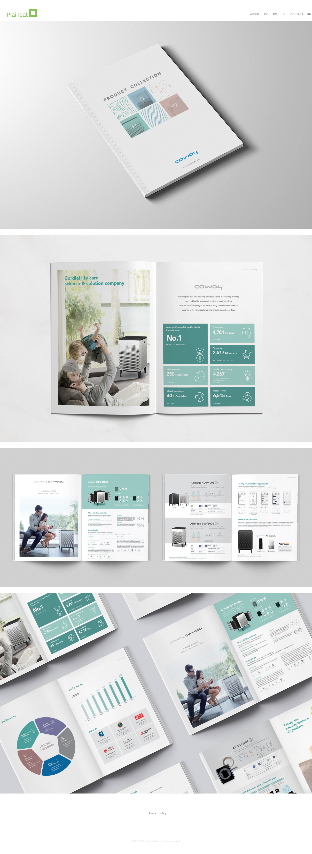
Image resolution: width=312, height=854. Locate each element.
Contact (296, 14)
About (254, 14)
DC (266, 14)
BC (275, 14)
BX (283, 14)
